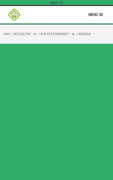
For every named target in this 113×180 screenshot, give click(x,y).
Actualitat (22, 34)
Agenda (84, 34)
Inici (7, 34)
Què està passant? (54, 34)
